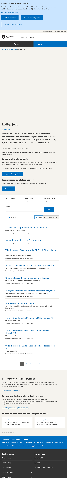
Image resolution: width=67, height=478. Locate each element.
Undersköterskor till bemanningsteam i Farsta (26, 211)
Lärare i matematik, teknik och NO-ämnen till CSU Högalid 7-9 (28, 265)
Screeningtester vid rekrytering (11, 323)
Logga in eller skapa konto (13, 107)
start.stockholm (59, 461)
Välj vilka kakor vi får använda (13, 24)
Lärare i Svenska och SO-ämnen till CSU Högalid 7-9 (29, 251)
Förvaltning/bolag (49, 132)
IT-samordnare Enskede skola (18, 236)
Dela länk (6, 63)
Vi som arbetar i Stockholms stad (54, 375)
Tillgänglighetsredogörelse (42, 436)
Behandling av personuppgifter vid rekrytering (15, 341)
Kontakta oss (6, 436)
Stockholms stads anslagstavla (44, 401)
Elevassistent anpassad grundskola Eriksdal (25, 160)
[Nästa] (45, 297)
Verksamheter (6, 379)
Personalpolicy (42, 353)
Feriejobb (22, 379)
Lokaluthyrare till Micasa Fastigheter (22, 173)
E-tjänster (37, 396)
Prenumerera (9, 122)
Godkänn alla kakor (10, 18)
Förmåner (8, 353)
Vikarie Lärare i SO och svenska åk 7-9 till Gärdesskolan (30, 183)
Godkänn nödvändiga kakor (32, 18)
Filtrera (48, 142)
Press (3, 450)
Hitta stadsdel (39, 391)
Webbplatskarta (60, 31)
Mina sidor (5, 446)
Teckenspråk (48, 31)
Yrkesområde (29, 132)
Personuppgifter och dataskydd (36, 379)
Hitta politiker (6, 441)
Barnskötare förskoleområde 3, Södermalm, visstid (28, 198)
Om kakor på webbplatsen (9, 12)
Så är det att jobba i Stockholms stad (13, 375)
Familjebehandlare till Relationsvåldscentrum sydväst (30, 223)
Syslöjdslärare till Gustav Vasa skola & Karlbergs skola (30, 279)
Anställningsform (11, 132)
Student (14, 379)
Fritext (8, 139)
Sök (16, 44)
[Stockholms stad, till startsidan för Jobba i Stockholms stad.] (33, 37)
